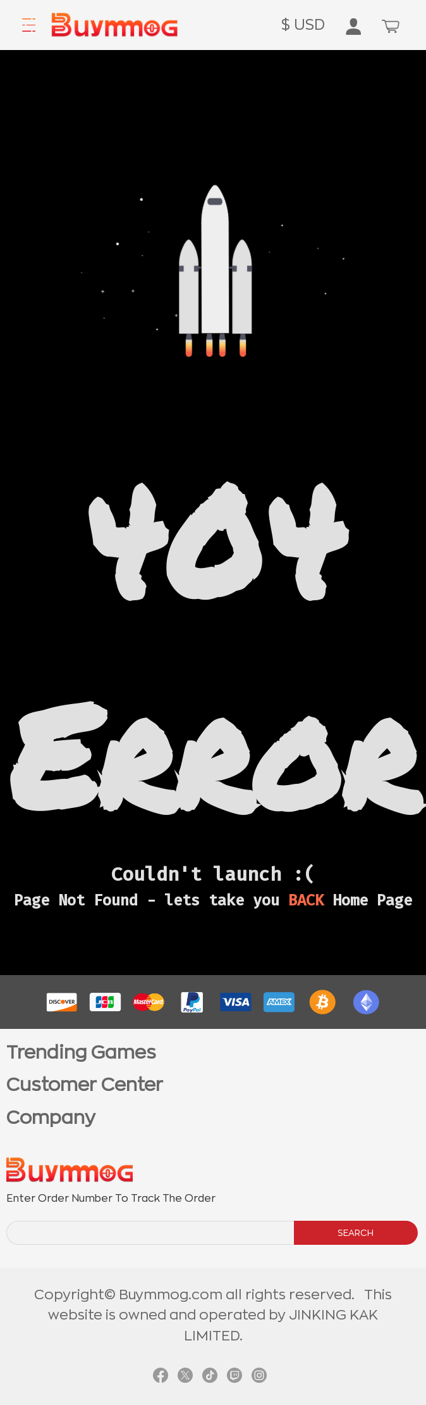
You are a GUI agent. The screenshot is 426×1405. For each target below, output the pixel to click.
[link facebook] (160, 1375)
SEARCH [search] (356, 1232)
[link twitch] (234, 1375)
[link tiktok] (209, 1375)
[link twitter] (185, 1375)
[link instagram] (259, 1375)
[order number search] (151, 1233)
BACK (306, 900)
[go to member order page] (353, 29)
